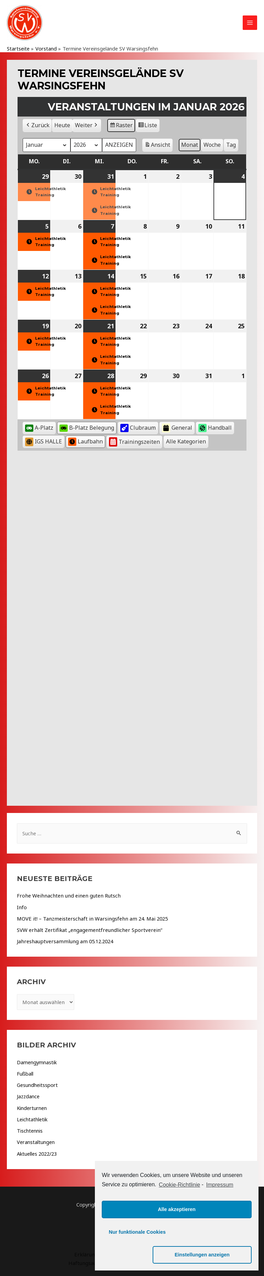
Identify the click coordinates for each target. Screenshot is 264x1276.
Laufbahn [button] (85, 443)
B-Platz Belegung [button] (86, 428)
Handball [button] (215, 429)
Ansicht (157, 147)
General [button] (177, 429)
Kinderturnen (32, 1107)
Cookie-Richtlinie (179, 1207)
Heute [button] (62, 126)
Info (21, 907)
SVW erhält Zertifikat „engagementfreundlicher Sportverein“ (86, 930)
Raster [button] (121, 127)
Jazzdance (28, 1095)
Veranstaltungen (36, 1140)
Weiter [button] (87, 126)
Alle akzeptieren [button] (177, 1232)
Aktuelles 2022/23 (37, 1152)
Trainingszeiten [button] (134, 442)
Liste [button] (147, 127)
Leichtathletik (32, 1118)
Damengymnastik (37, 1062)
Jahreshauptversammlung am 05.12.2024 (63, 941)
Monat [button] (188, 146)
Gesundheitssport (37, 1084)
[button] (186, 443)
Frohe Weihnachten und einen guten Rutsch (66, 896)
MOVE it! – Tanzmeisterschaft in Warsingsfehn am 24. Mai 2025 (89, 918)
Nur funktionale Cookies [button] (137, 1254)
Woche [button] (210, 146)
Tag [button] (229, 146)
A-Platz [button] (39, 428)
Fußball (25, 1073)
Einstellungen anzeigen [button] (216, 1254)
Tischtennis (30, 1129)
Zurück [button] (37, 126)
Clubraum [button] (138, 429)
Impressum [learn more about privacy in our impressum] (219, 1207)
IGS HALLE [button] (43, 443)
